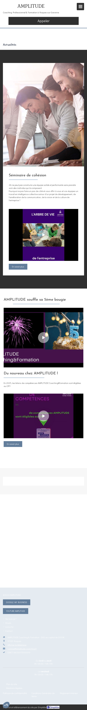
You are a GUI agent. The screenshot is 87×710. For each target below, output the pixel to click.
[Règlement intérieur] (69, 693)
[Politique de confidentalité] (15, 693)
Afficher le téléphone (16, 644)
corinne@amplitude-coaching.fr (22, 648)
